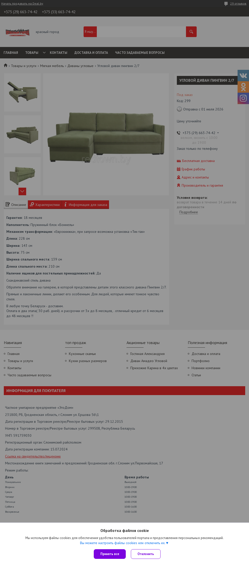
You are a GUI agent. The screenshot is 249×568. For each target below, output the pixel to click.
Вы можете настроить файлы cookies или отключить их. (122, 543)
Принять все (109, 554)
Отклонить (145, 554)
